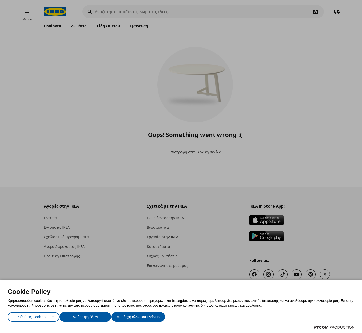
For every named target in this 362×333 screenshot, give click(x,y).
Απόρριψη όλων (87, 316)
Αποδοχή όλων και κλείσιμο (146, 316)
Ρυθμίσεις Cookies (31, 316)
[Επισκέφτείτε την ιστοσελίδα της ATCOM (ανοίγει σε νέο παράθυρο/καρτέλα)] (334, 327)
